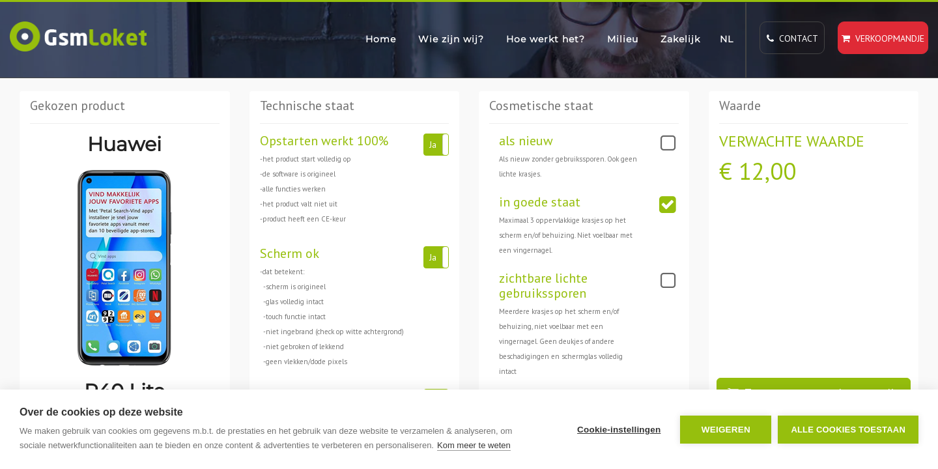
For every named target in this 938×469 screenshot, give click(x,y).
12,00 (767, 171)
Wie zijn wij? (451, 39)
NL (726, 39)
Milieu (622, 39)
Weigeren (726, 429)
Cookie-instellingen (619, 429)
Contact (792, 38)
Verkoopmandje (883, 38)
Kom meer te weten (474, 445)
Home (380, 39)
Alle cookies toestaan (848, 429)
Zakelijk (680, 39)
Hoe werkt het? (545, 39)
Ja (432, 144)
